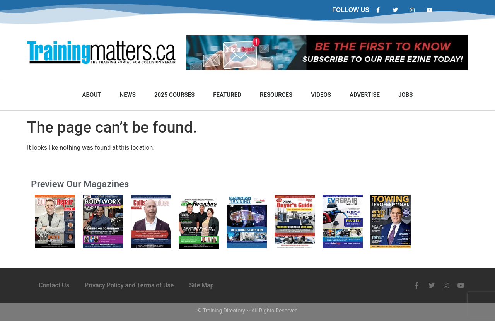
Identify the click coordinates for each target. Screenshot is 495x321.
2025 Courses (174, 94)
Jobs (405, 94)
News (128, 94)
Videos (321, 94)
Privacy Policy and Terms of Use (129, 285)
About (91, 94)
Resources (276, 94)
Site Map (201, 285)
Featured (227, 94)
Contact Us (54, 285)
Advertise (365, 94)
